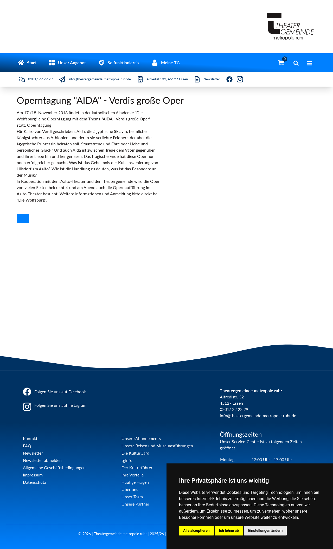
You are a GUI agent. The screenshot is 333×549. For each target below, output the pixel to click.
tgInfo (126, 460)
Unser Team (132, 496)
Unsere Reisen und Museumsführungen (157, 445)
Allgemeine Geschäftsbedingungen (54, 467)
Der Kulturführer (136, 467)
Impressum (33, 474)
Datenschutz (34, 482)
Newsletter (33, 452)
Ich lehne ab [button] (229, 530)
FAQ (27, 445)
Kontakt (30, 438)
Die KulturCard (135, 452)
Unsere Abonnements (141, 438)
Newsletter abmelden (42, 460)
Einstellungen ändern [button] (265, 530)
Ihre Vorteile (132, 474)
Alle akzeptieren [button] (196, 530)
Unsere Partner (135, 503)
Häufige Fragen (135, 482)
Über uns (129, 489)
